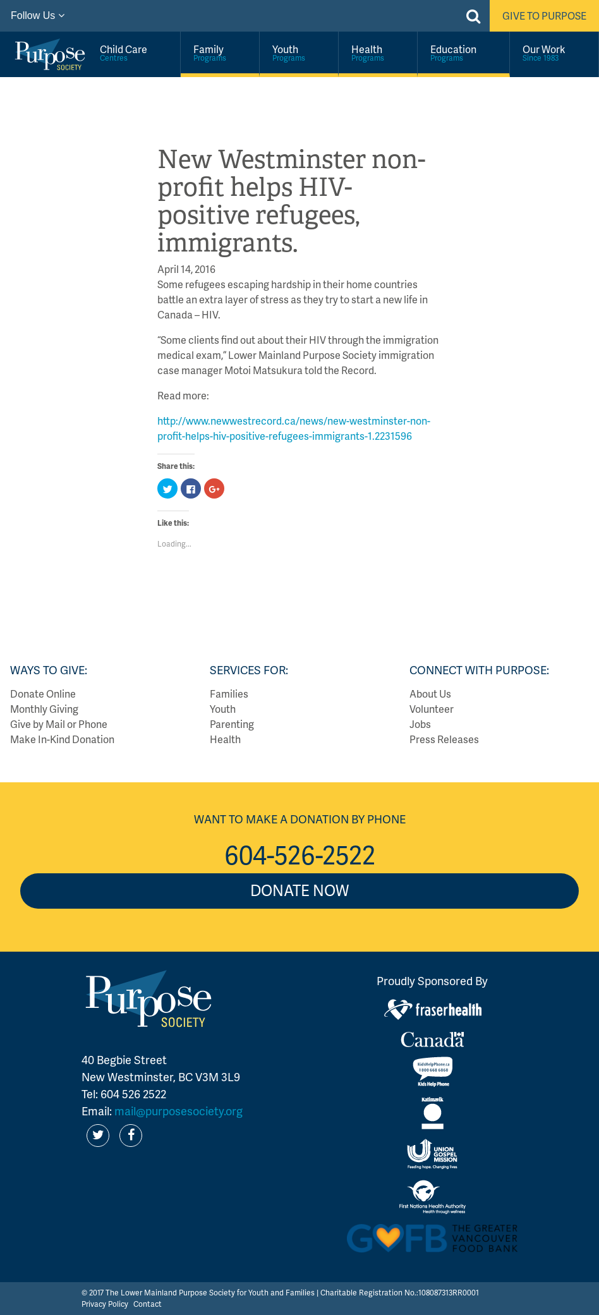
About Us (430, 693)
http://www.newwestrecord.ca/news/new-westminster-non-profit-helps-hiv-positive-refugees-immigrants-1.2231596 (293, 428)
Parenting (232, 724)
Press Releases (444, 739)
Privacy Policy (105, 1304)
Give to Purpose (544, 15)
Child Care (133, 52)
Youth (298, 52)
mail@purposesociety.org (178, 1110)
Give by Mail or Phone (58, 724)
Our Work (554, 52)
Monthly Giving (44, 708)
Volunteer (431, 708)
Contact (147, 1304)
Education (463, 52)
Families (229, 693)
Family (219, 52)
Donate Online (43, 693)
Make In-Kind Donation (62, 739)
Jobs (420, 724)
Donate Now (299, 890)
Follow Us (37, 15)
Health (377, 52)
